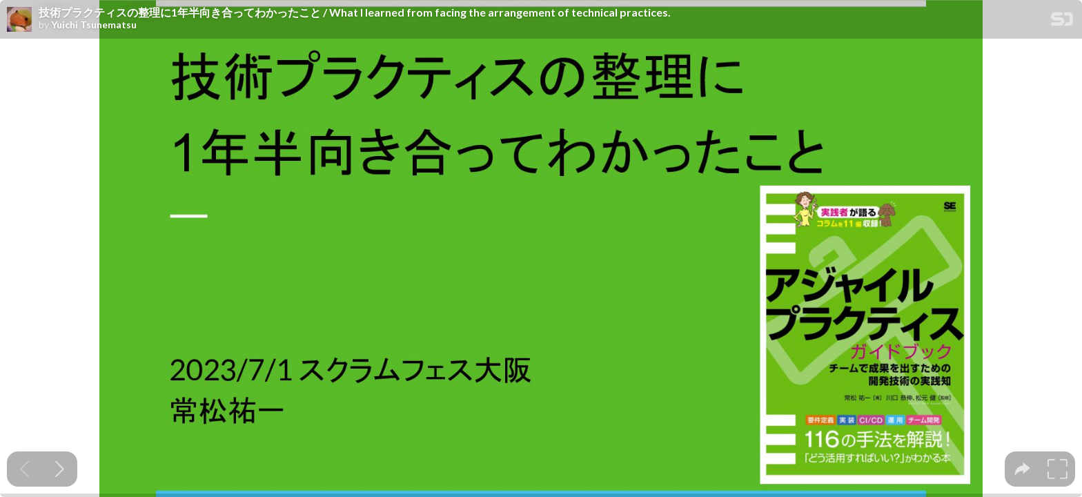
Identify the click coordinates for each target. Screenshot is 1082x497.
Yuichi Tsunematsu (94, 25)
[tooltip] (1022, 469)
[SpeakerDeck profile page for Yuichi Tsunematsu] (19, 20)
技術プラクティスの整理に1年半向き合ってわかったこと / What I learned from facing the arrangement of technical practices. (355, 12)
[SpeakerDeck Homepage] (1062, 21)
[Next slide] (59, 469)
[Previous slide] (24, 469)
